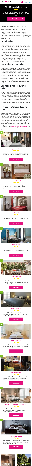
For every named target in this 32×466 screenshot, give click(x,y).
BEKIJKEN (16, 159)
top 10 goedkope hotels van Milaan (19, 126)
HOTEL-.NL (6, 2)
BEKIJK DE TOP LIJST (16, 19)
